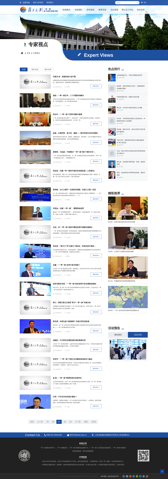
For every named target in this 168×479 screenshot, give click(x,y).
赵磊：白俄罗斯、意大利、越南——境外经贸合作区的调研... (76, 133)
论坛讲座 (114, 10)
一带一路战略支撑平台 (47, 448)
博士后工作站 (127, 10)
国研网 (59, 465)
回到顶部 (162, 471)
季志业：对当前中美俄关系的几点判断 (129, 108)
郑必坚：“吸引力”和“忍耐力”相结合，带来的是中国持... (74, 246)
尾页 (86, 422)
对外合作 (141, 10)
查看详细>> (96, 86)
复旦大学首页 (38, 2)
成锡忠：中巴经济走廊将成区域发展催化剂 (69, 340)
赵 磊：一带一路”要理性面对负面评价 (67, 378)
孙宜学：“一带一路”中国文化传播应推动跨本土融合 (72, 359)
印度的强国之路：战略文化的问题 (128, 97)
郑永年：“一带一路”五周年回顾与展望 (67, 114)
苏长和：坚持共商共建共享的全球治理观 (121, 222)
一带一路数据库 (62, 448)
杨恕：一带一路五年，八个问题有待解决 (68, 95)
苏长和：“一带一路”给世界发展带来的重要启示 (123, 310)
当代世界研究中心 (118, 461)
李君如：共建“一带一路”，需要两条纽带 (68, 208)
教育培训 (102, 10)
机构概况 (66, 10)
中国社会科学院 (91, 465)
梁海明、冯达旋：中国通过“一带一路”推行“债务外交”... (74, 152)
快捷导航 (26, 2)
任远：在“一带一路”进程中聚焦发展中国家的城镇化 (72, 227)
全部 (23, 69)
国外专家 (35, 69)
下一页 (77, 422)
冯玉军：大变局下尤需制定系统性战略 (121, 251)
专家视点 (36, 53)
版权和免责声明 (113, 476)
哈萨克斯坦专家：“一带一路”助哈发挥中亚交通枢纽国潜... (75, 284)
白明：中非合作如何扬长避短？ (65, 397)
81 (59, 422)
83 (71, 422)
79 (47, 422)
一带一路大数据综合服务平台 (78, 448)
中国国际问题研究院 (48, 465)
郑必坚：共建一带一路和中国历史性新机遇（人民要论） (74, 171)
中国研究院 (94, 461)
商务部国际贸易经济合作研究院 (73, 465)
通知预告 (118, 335)
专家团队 (78, 10)
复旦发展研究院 (83, 461)
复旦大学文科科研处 (49, 461)
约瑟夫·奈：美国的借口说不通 (64, 77)
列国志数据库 (76, 451)
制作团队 (104, 476)
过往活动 (138, 335)
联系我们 (49, 2)
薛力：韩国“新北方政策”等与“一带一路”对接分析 (72, 302)
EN (145, 2)
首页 (28, 53)
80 (53, 422)
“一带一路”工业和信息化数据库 (100, 448)
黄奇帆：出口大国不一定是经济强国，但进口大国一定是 (74, 190)
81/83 (94, 422)
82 (65, 422)
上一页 (40, 422)
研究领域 (90, 10)
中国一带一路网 (104, 461)
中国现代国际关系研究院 (106, 465)
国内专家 (47, 69)
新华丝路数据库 (88, 451)
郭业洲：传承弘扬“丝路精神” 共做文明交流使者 (71, 321)
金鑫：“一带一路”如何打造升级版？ (66, 265)
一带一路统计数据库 (119, 448)
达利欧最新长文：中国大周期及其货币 (129, 75)
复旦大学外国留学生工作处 (67, 461)
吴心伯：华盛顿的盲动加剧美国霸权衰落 (121, 281)
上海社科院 (120, 465)
